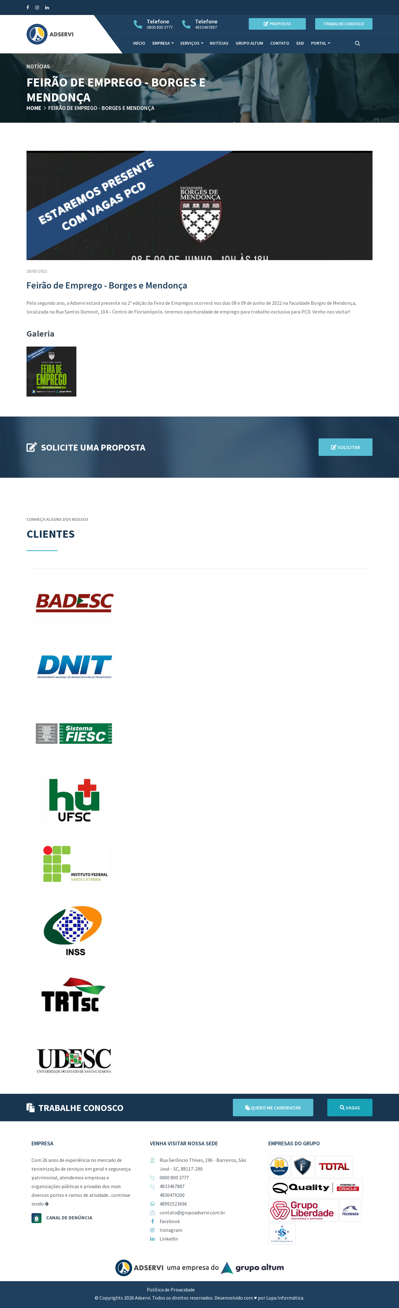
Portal (318, 43)
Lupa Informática (284, 1298)
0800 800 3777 (174, 1177)
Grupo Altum (249, 43)
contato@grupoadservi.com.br (192, 1212)
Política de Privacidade (171, 1289)
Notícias (219, 43)
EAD (300, 43)
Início (139, 43)
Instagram (171, 1230)
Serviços (190, 43)
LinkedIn (169, 1239)
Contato (279, 43)
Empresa (161, 43)
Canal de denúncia (69, 1217)
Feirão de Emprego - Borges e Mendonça (101, 107)
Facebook (170, 1221)
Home (33, 107)
